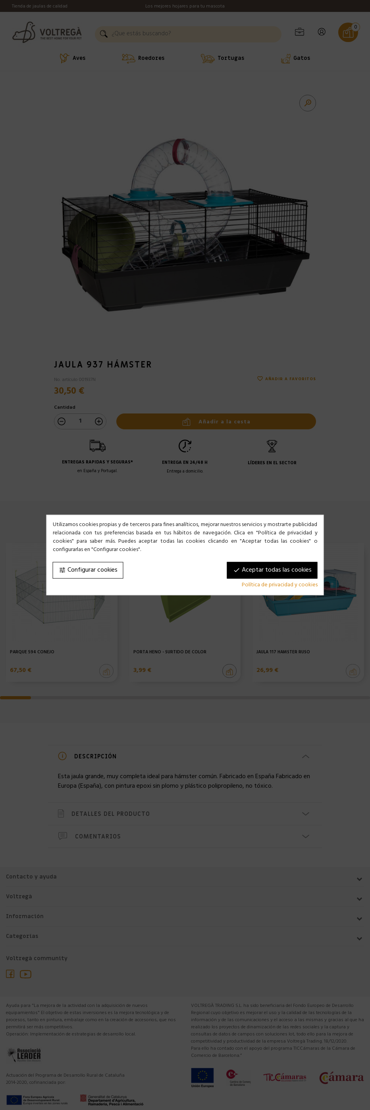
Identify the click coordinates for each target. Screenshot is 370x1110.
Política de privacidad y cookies (280, 585)
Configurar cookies (88, 570)
